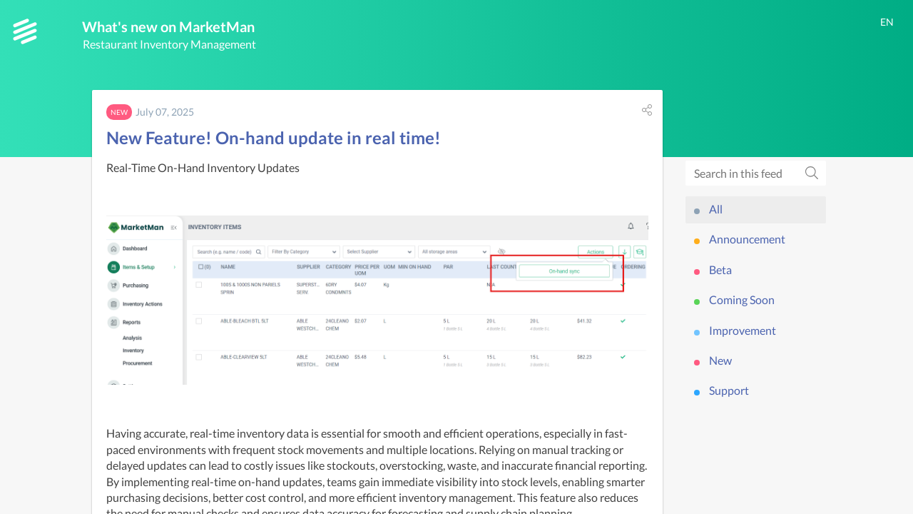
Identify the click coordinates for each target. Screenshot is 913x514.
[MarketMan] (25, 31)
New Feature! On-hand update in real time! (273, 140)
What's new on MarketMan (188, 27)
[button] (647, 112)
